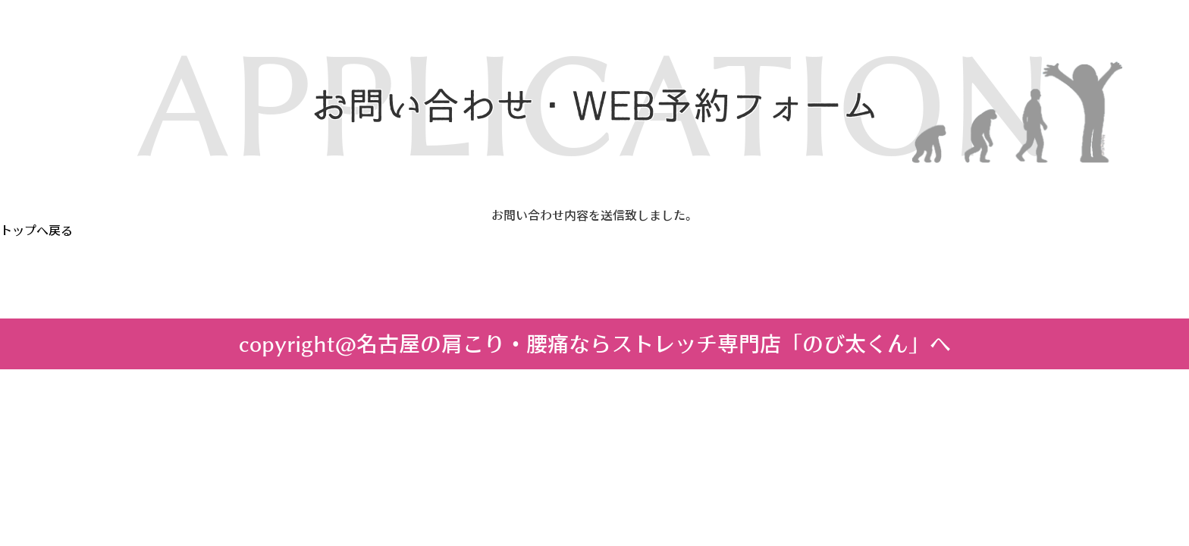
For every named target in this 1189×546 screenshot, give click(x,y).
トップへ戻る (36, 230)
